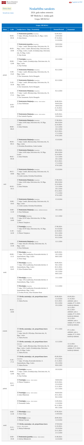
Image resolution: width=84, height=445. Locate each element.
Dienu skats (7, 8)
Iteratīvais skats (8, 13)
